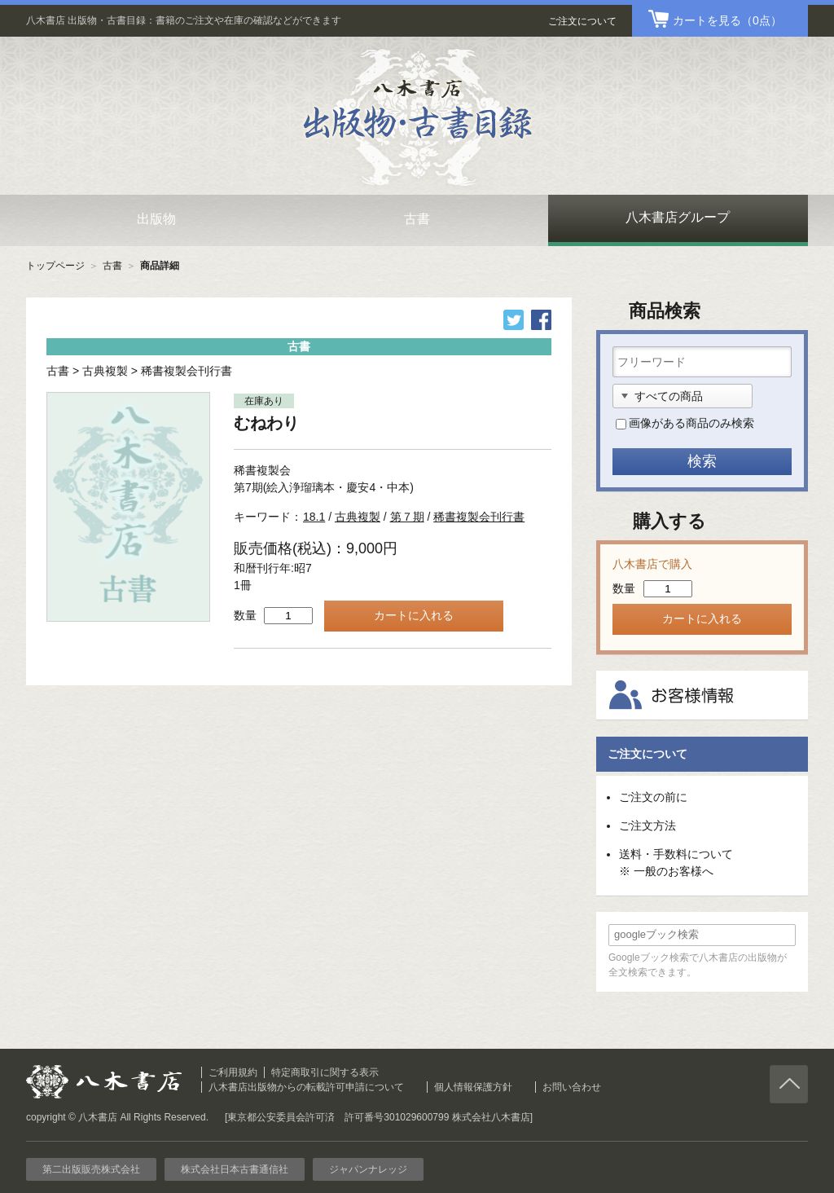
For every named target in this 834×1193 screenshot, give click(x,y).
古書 (112, 265)
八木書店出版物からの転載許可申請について (306, 1087)
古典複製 (105, 370)
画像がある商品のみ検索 (691, 422)
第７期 (407, 516)
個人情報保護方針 (473, 1087)
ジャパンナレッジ (368, 1169)
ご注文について (582, 21)
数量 (245, 615)
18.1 (314, 516)
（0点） (727, 20)
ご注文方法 (647, 825)
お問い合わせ (571, 1087)
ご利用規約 (232, 1072)
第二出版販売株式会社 (91, 1169)
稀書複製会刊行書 (186, 370)
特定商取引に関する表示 (325, 1072)
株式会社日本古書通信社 (234, 1169)
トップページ (55, 265)
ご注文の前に (653, 796)
